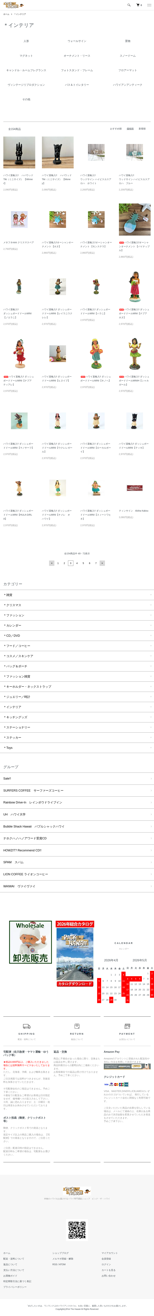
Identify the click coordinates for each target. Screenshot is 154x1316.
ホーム (6, 14)
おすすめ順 (116, 128)
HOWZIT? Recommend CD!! (22, 850)
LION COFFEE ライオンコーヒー (25, 874)
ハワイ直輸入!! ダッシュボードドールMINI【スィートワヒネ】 (95, 514)
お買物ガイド (10, 1275)
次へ (102, 563)
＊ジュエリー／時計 (16, 697)
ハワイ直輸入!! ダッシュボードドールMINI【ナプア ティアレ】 (18, 380)
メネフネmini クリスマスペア (18, 242)
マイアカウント (110, 1253)
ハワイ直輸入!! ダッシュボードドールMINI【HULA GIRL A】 (18, 514)
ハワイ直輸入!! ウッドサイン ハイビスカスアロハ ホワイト (95, 179)
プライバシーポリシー (15, 1287)
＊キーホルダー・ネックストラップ (27, 686)
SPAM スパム (13, 862)
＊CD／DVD (11, 635)
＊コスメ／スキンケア (18, 656)
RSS (54, 1264)
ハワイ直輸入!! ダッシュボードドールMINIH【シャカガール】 (134, 380)
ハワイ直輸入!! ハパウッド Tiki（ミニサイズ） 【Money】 (57, 179)
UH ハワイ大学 (14, 814)
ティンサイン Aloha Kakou (133, 510)
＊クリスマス (12, 605)
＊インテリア (20, 14)
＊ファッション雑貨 (16, 676)
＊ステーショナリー (16, 727)
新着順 (142, 128)
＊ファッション (13, 615)
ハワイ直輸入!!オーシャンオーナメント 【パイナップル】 (134, 246)
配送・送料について (13, 1258)
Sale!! (7, 778)
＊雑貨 (7, 595)
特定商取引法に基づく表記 (17, 1281)
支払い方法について (13, 1270)
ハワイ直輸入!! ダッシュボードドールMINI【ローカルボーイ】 (95, 447)
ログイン (106, 1264)
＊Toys (7, 747)
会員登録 (106, 1258)
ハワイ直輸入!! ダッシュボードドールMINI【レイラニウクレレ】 (57, 313)
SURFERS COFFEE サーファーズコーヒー (33, 790)
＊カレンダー (12, 625)
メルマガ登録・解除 (62, 1258)
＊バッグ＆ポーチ (15, 666)
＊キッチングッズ (15, 717)
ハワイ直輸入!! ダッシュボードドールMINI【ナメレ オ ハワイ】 (57, 514)
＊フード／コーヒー (16, 646)
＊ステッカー (12, 737)
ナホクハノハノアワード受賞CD (25, 838)
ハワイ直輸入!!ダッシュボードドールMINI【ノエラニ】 (17, 313)
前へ (51, 563)
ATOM (62, 1264)
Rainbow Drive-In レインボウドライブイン (32, 802)
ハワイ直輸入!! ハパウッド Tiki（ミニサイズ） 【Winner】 (18, 179)
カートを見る (109, 1270)
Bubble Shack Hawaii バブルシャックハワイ (34, 826)
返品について (10, 1264)
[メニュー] (149, 5)
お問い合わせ (109, 1275)
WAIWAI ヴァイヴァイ (19, 886)
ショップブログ (60, 1253)
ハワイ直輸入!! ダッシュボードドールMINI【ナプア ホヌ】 (134, 313)
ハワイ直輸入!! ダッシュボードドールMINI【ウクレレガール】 (57, 447)
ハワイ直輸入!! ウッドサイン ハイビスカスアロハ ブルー (134, 179)
